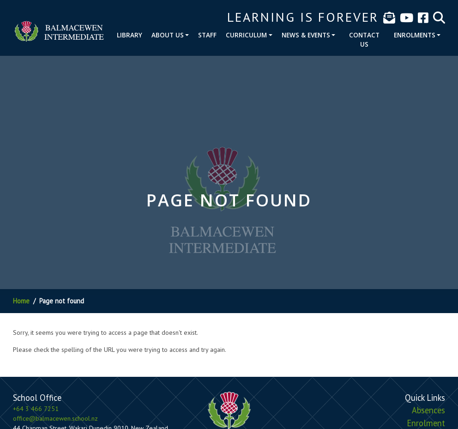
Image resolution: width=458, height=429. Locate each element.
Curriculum (246, 34)
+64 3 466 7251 (36, 409)
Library (129, 34)
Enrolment (426, 423)
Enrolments (414, 34)
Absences (428, 410)
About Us (167, 34)
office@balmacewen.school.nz (55, 418)
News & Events (306, 34)
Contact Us (364, 39)
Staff (207, 34)
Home (21, 300)
